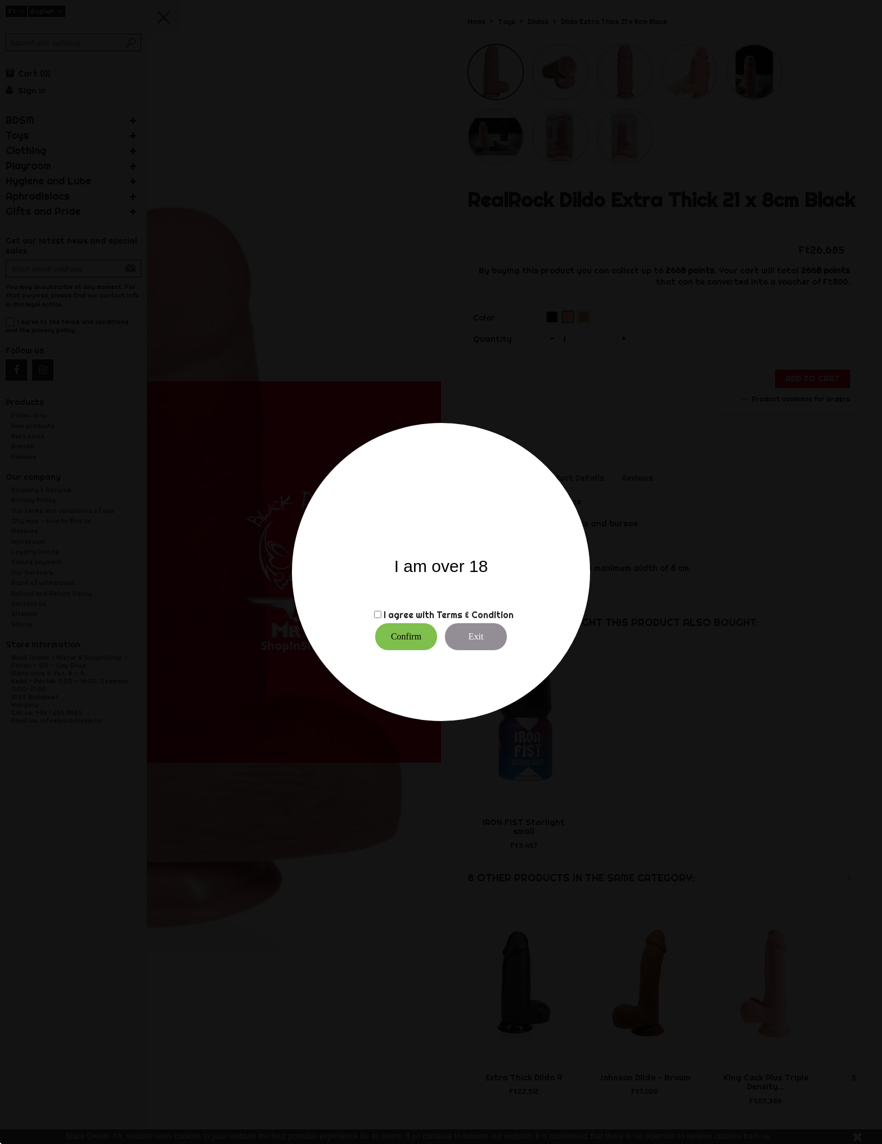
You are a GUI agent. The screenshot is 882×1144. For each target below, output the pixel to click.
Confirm (406, 636)
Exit (476, 636)
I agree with (409, 614)
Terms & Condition (475, 614)
